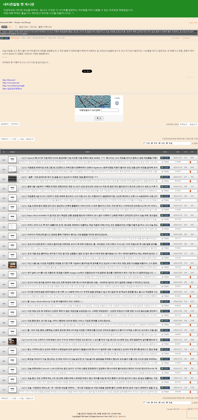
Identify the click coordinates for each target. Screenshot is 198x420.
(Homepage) (15, 38)
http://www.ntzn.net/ (11, 83)
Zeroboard (183, 409)
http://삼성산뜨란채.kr (12, 88)
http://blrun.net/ (9, 80)
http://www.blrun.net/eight (13, 85)
